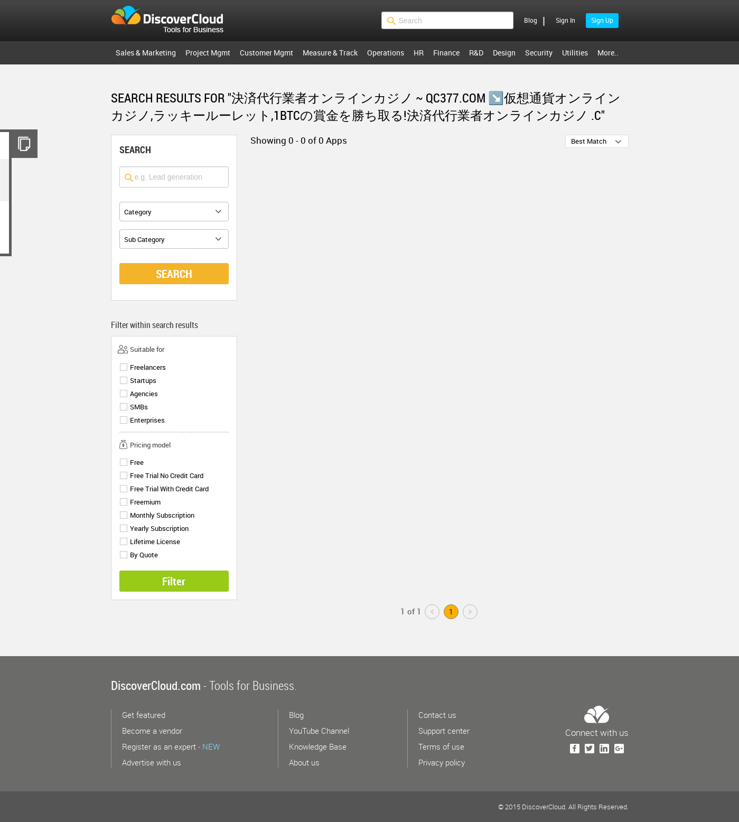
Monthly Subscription (162, 515)
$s (174, 20)
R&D (476, 53)
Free (137, 462)
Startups (143, 381)
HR (419, 53)
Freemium (145, 502)
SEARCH (174, 273)
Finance (446, 53)
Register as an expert (171, 746)
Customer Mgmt (266, 53)
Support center (444, 730)
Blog (530, 20)
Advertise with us (151, 762)
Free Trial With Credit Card (169, 489)
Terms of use (441, 746)
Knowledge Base (318, 746)
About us (304, 762)
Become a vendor (152, 730)
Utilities (575, 53)
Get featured (143, 714)
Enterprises (147, 420)
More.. (608, 53)
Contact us (437, 714)
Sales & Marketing (146, 53)
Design (504, 53)
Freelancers (148, 367)
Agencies (144, 394)
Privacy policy (441, 762)
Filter (173, 581)
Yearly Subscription (159, 529)
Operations (385, 53)
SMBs (139, 407)
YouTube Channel (319, 730)
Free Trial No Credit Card (166, 476)
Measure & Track (330, 53)
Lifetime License (155, 542)
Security (539, 53)
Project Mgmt (207, 53)
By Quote (144, 555)
